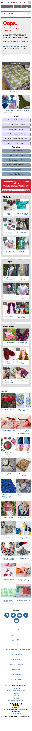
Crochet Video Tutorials (16, 143)
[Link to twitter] (13, 615)
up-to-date (20, 41)
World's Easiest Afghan (23, 110)
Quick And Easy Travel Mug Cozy (9, 381)
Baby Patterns (16, 169)
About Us (16, 630)
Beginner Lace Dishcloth (23, 600)
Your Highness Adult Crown (22, 362)
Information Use (23, 186)
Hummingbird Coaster (8, 474)
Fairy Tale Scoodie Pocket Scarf (9, 278)
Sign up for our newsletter (11, 46)
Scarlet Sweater (8, 517)
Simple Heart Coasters (9, 233)
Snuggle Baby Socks (23, 495)
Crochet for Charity (16, 129)
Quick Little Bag (22, 381)
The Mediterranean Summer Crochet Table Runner (8, 496)
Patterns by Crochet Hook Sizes (16, 139)
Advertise (16, 635)
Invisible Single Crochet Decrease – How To (8, 431)
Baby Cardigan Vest (8, 537)
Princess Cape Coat (9, 316)
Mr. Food (16, 698)
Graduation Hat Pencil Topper (24, 537)
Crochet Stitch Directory (16, 125)
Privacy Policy (14, 186)
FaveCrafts (16, 693)
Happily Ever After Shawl (23, 297)
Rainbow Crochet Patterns (16, 165)
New (4, 391)
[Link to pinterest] (19, 615)
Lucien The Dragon (8, 409)
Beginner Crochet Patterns (16, 160)
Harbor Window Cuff (23, 453)
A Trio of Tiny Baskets (9, 214)
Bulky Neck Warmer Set (23, 517)
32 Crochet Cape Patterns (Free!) (22, 316)
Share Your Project (16, 665)
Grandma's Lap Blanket (23, 278)
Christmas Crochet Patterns (16, 155)
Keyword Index (16, 655)
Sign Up (27, 190)
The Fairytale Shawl (22, 342)
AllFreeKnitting (16, 688)
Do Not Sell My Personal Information (16, 650)
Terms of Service (16, 680)
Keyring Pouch (9, 297)
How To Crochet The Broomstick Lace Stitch (8, 601)
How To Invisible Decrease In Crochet (23, 580)
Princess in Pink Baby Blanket (9, 343)
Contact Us (16, 640)
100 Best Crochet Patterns (16, 134)
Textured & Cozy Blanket (23, 474)
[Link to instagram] (25, 615)
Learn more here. (16, 714)
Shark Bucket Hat (24, 558)
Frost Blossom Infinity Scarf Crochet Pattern (8, 559)
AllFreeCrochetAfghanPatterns (16, 691)
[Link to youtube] (16, 620)
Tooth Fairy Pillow (9, 251)
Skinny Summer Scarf (22, 252)
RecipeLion (16, 695)
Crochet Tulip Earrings (8, 579)
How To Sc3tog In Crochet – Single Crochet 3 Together (23, 432)
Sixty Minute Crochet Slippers (9, 362)
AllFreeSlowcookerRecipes (16, 700)
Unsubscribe (16, 675)
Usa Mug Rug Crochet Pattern (8, 453)
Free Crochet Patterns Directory (16, 120)
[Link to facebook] (6, 615)
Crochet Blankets (16, 151)
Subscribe (16, 670)
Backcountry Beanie (22, 232)
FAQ (16, 645)
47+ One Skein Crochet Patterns (8, 111)
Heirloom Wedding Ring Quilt (16, 92)
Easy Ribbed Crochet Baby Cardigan (22, 214)
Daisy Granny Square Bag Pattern (23, 410)
